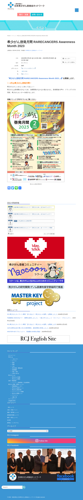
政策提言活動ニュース (13, 415)
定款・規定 (15, 371)
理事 (13, 364)
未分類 (9, 420)
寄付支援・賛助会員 (17, 368)
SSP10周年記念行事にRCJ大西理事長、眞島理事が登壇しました (28, 328)
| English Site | (12, 400)
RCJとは (10, 357)
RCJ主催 (24, 71)
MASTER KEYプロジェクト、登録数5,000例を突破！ (24, 331)
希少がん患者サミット (18, 388)
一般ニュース (10, 407)
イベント (14, 35)
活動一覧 (14, 397)
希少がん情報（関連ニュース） (16, 384)
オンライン (25, 74)
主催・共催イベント (12, 410)
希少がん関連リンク (17, 393)
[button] (68, 62)
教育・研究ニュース (12, 417)
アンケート (15, 395)
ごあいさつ (15, 359)
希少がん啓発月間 (16, 389)
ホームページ (11, 355)
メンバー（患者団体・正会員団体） (21, 382)
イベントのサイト (28, 68)
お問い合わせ (15, 373)
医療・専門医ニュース (13, 412)
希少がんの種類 (16, 379)
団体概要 (14, 370)
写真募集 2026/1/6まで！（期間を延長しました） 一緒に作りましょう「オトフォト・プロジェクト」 (39, 318)
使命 (13, 362)
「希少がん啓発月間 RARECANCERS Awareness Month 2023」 (35, 78)
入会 (13, 366)
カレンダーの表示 (49, 233)
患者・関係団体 (12, 380)
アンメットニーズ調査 (18, 391)
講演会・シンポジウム (13, 422)
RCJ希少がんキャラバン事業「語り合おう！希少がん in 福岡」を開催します (31, 324)
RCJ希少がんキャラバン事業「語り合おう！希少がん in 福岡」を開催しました (32, 314)
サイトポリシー (12, 399)
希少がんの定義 (16, 377)
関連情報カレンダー (17, 386)
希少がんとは (11, 375)
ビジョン (14, 360)
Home (8, 35)
